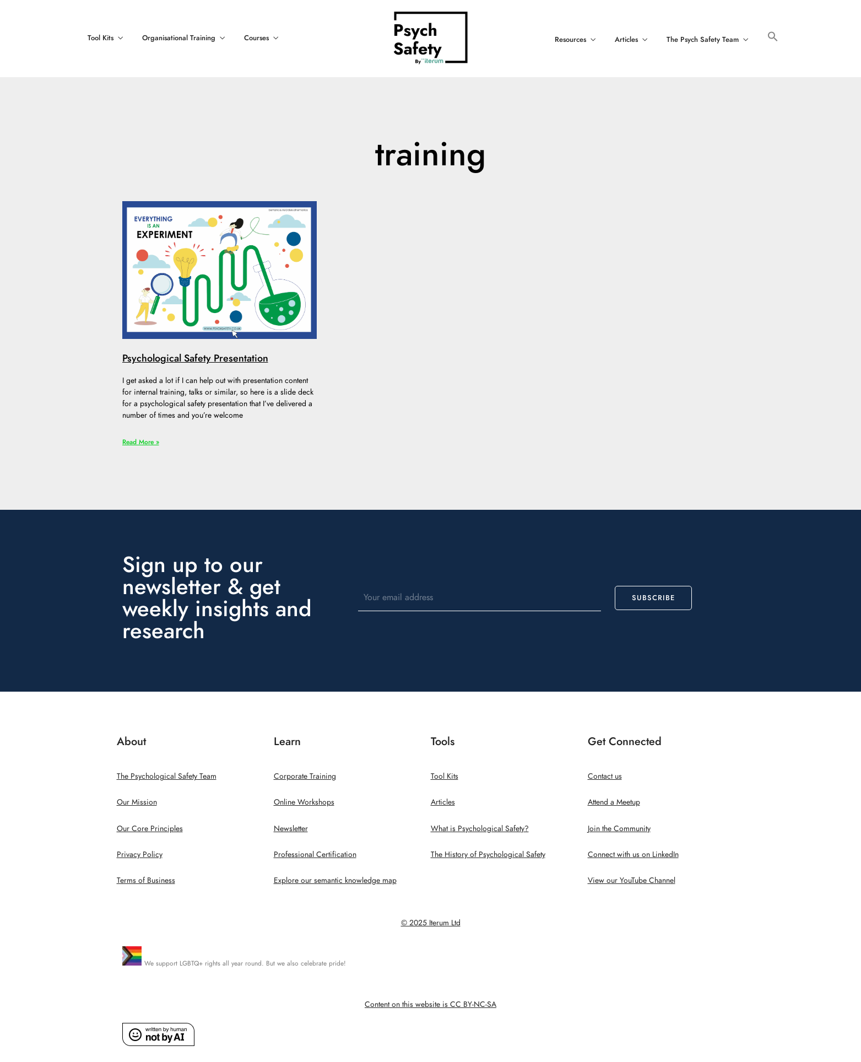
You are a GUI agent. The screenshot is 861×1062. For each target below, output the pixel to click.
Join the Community (619, 828)
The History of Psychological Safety (488, 854)
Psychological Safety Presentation (195, 358)
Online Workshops (304, 802)
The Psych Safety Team (703, 40)
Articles (626, 40)
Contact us (605, 776)
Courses (256, 38)
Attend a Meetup (614, 802)
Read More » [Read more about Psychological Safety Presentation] (140, 442)
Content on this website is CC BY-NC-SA (430, 1004)
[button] (773, 37)
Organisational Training (178, 38)
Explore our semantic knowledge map (335, 880)
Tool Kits (100, 38)
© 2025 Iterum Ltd (431, 923)
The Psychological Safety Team (166, 776)
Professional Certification (315, 854)
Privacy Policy (140, 854)
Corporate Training (305, 776)
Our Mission (137, 802)
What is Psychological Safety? (480, 828)
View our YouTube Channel (631, 880)
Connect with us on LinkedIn (633, 854)
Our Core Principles (150, 828)
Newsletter (291, 828)
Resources (570, 40)
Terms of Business (146, 880)
